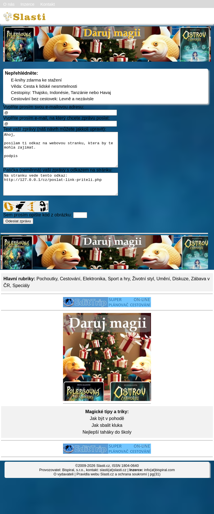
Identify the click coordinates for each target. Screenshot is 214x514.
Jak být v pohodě (107, 429)
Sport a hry (119, 289)
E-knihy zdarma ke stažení (36, 80)
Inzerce (27, 4)
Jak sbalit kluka (107, 436)
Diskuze (180, 289)
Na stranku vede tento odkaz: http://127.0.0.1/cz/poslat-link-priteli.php (67, 193)
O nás (8, 4)
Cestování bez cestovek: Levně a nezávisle (52, 98)
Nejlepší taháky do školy (107, 443)
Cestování (70, 289)
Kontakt (47, 4)
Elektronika (94, 289)
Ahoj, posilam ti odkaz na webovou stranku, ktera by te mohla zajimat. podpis (67, 153)
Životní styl (143, 289)
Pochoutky (46, 289)
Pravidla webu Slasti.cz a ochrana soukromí (112, 485)
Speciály (21, 296)
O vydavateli (64, 485)
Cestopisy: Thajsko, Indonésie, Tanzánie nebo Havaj (61, 92)
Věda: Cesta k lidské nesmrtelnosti (44, 86)
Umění (163, 289)
